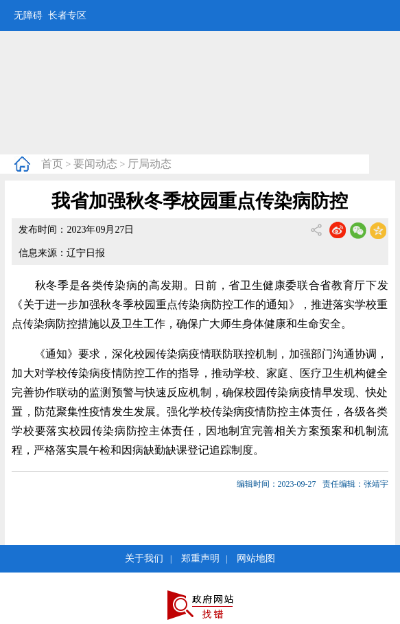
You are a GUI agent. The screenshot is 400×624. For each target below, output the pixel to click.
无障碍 (28, 15)
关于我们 (144, 558)
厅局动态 (150, 164)
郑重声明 (200, 558)
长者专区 (67, 15)
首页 (52, 164)
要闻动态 (95, 164)
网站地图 (256, 558)
